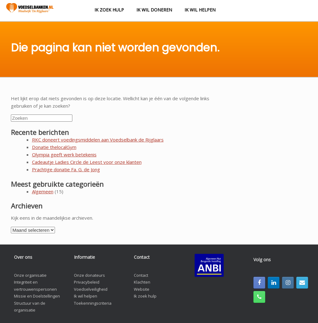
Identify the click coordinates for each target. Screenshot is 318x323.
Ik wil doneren (154, 10)
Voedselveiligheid (90, 289)
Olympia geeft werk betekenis (64, 154)
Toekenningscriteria (92, 303)
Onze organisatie (30, 275)
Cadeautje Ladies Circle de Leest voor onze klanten (87, 162)
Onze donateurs (89, 275)
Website (141, 289)
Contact (141, 275)
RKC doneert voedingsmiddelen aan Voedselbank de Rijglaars (98, 140)
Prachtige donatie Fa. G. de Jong (66, 169)
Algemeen (42, 191)
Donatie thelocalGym (54, 147)
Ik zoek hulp (109, 10)
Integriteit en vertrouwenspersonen (35, 285)
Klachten (142, 282)
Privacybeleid (86, 282)
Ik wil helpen (200, 10)
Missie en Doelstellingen (37, 296)
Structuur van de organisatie (29, 306)
